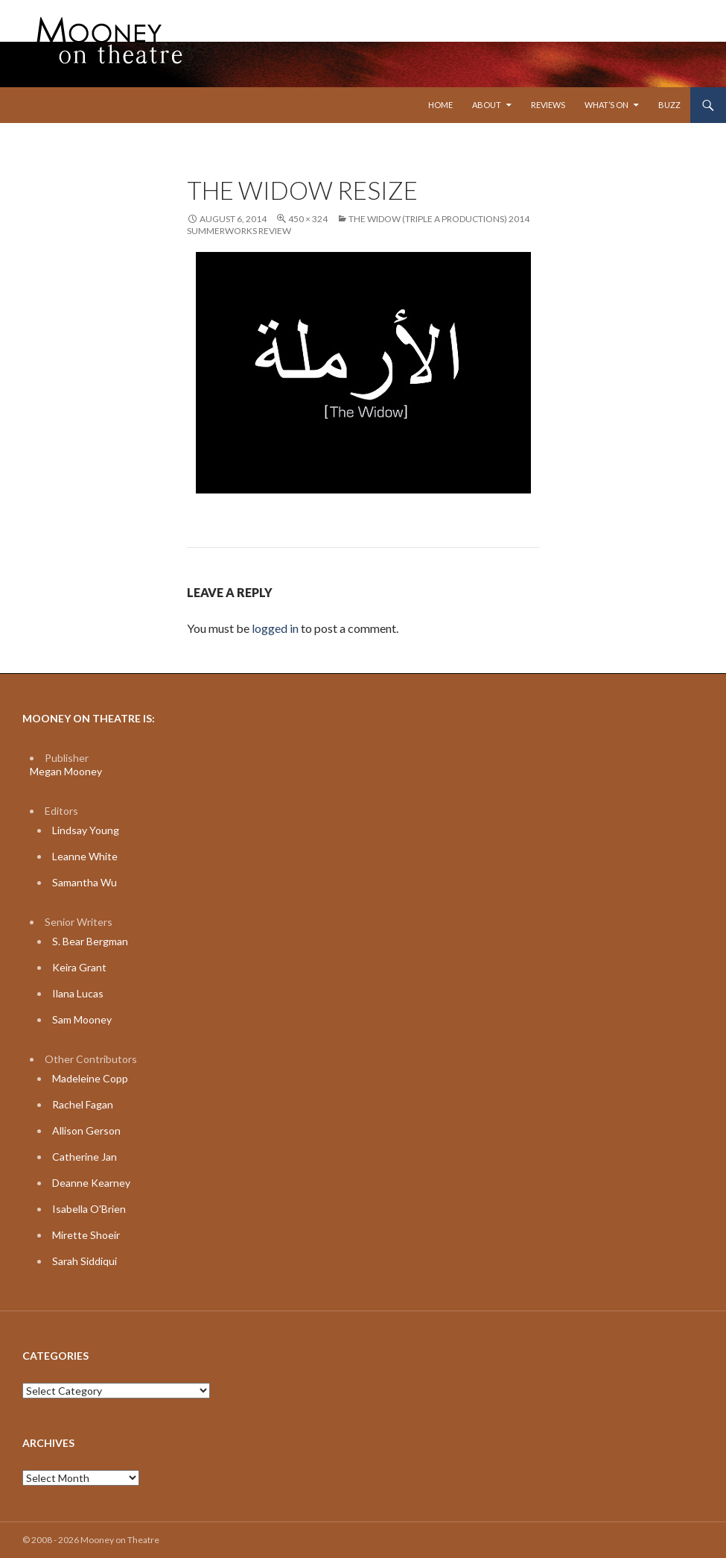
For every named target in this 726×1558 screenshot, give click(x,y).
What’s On (606, 105)
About (486, 105)
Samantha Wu (84, 882)
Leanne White (85, 856)
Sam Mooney (82, 1019)
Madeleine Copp (90, 1078)
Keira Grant (79, 967)
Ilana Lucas (78, 993)
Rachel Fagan (82, 1104)
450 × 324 (308, 218)
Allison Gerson (86, 1130)
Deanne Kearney (91, 1182)
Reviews (548, 105)
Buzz (669, 105)
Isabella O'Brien (89, 1208)
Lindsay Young (85, 830)
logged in (275, 628)
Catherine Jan (84, 1156)
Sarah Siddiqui (84, 1261)
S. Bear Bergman (90, 941)
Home (440, 105)
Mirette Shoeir (86, 1235)
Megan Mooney (66, 771)
